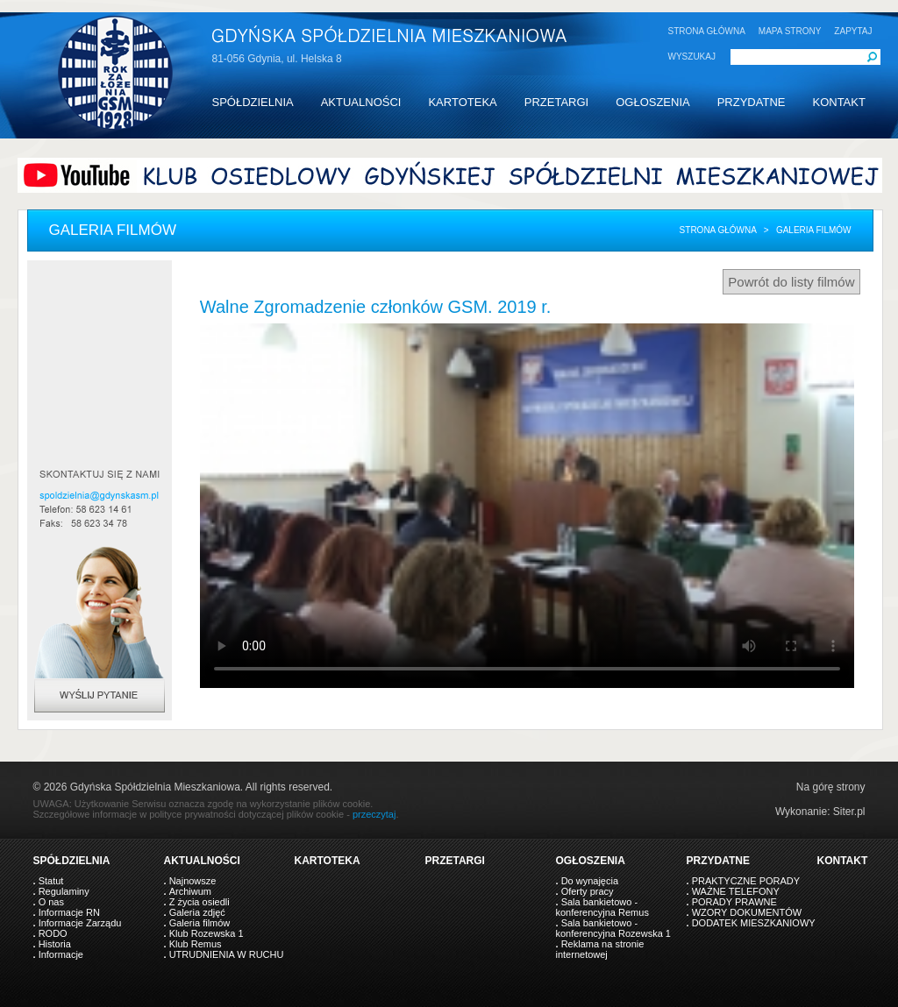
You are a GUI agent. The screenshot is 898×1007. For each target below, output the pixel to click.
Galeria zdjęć (197, 912)
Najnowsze (193, 881)
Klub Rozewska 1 (206, 933)
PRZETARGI (556, 102)
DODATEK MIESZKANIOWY (754, 923)
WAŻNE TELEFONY (736, 891)
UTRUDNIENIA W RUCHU (226, 954)
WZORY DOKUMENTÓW (747, 912)
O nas (51, 902)
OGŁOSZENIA (653, 102)
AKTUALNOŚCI (361, 102)
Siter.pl (849, 811)
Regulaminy (64, 891)
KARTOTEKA (462, 102)
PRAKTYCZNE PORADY (746, 881)
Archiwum (190, 891)
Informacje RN (69, 912)
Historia (55, 944)
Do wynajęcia (589, 881)
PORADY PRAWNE (734, 902)
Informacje (61, 954)
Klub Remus (195, 944)
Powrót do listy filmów (791, 281)
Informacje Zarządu (80, 923)
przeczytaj (374, 814)
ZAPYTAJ (853, 31)
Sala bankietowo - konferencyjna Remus (602, 907)
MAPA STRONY (790, 31)
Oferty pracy (587, 891)
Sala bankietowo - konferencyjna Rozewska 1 (613, 928)
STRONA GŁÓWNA (706, 31)
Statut (51, 881)
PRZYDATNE (751, 102)
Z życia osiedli (199, 902)
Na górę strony (831, 787)
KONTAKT (838, 102)
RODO (53, 933)
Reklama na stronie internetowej (600, 949)
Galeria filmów (200, 923)
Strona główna (718, 230)
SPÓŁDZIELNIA (253, 102)
